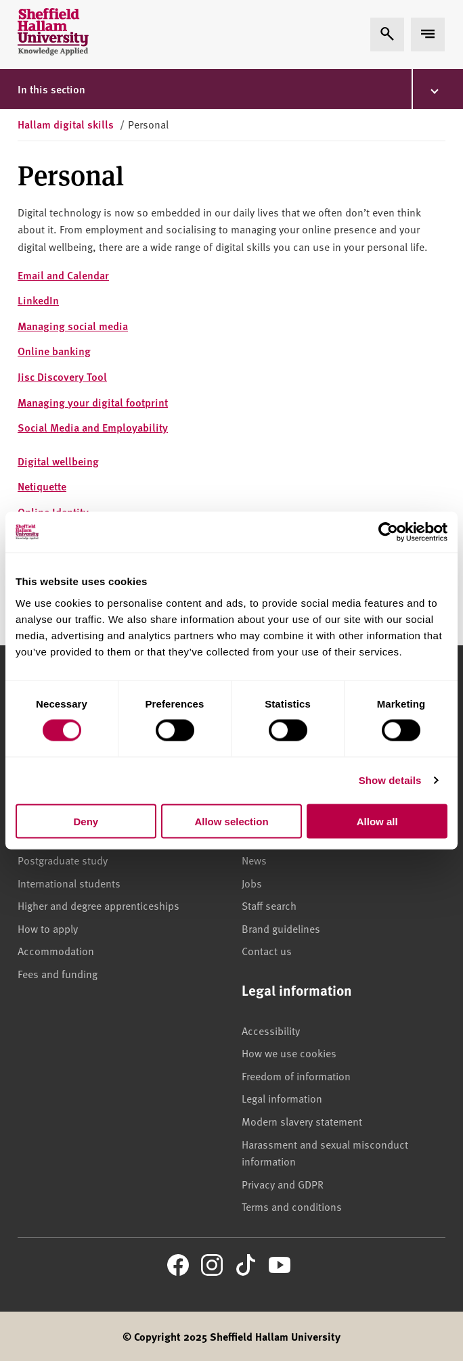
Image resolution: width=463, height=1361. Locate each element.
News (254, 859)
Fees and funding (57, 973)
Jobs (252, 882)
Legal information (282, 1097)
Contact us (267, 950)
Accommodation (56, 950)
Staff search (269, 905)
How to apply (48, 928)
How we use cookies (289, 1052)
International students (69, 882)
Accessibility (271, 1030)
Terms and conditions (292, 1206)
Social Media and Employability (93, 427)
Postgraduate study (63, 859)
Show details (390, 780)
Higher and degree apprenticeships (98, 905)
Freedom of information (296, 1075)
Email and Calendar (63, 275)
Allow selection (231, 821)
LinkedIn (38, 300)
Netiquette (42, 486)
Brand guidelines (281, 928)
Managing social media (73, 325)
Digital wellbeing (58, 461)
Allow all (377, 821)
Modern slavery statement (302, 1120)
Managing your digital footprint (93, 402)
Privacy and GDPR (283, 1183)
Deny (85, 821)
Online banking (54, 351)
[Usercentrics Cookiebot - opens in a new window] (388, 532)
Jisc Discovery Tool (62, 376)
